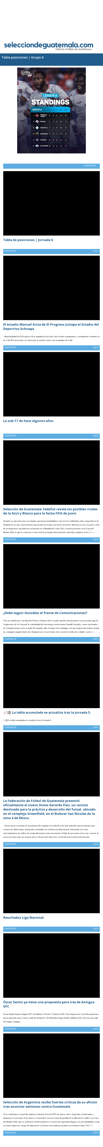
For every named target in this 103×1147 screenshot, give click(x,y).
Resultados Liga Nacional (23, 917)
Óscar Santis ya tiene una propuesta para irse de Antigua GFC (48, 1004)
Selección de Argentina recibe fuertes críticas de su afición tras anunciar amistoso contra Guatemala (50, 1104)
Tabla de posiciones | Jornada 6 (28, 240)
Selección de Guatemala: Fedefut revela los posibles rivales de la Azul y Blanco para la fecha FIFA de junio (50, 511)
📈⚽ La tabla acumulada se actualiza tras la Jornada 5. (47, 712)
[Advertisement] (51, 19)
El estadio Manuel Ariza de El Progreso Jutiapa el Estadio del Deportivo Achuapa (51, 326)
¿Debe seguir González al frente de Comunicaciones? (45, 613)
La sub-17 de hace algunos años (28, 420)
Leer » (96, 251)
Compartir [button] (90, 165)
